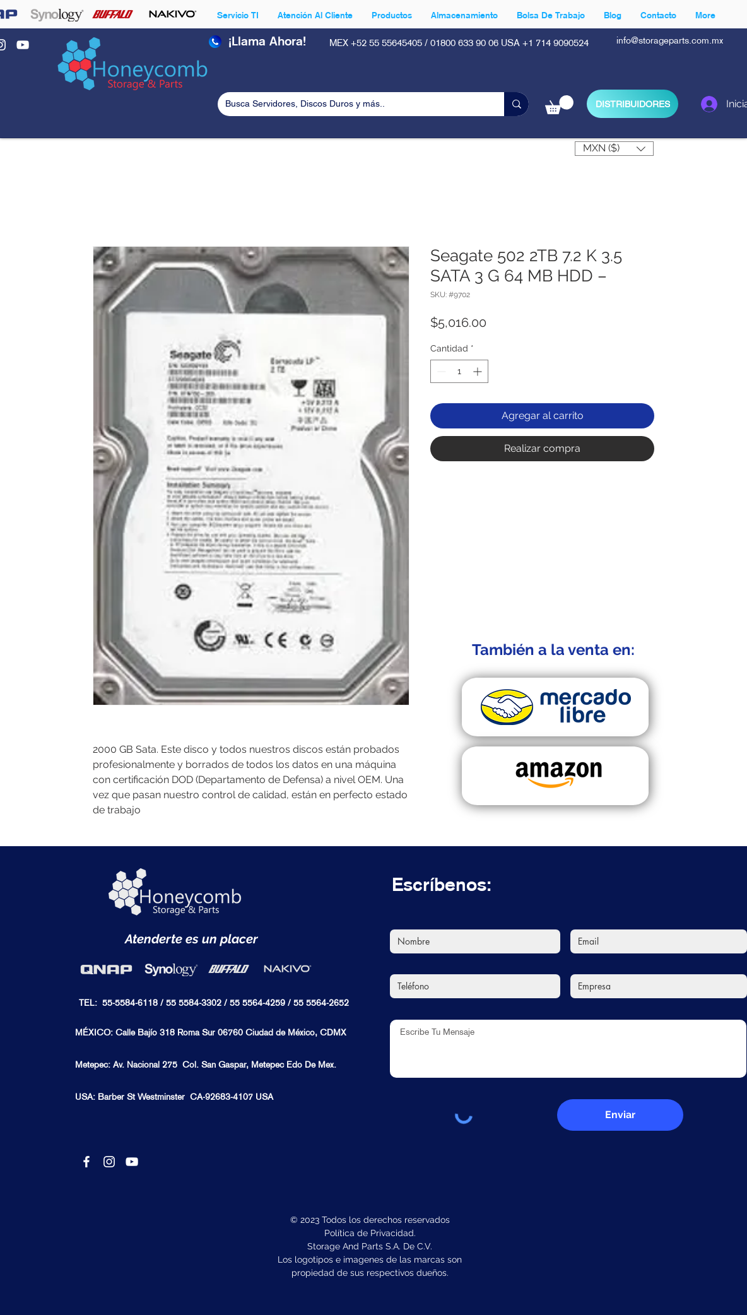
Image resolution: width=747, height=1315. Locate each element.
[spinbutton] (459, 371)
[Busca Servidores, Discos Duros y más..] (351, 104)
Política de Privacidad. (370, 1233)
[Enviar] (620, 1115)
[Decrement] (440, 371)
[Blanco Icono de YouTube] (22, 44)
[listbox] (614, 148)
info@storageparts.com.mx (669, 41)
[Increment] (478, 371)
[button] (559, 104)
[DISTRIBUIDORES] (632, 104)
